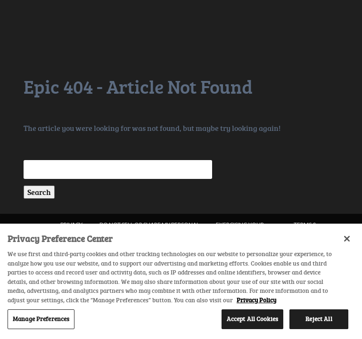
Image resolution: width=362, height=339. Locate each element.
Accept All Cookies (252, 319)
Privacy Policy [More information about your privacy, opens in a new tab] (256, 300)
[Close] (347, 238)
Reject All (318, 319)
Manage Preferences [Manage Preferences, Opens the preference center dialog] (41, 319)
